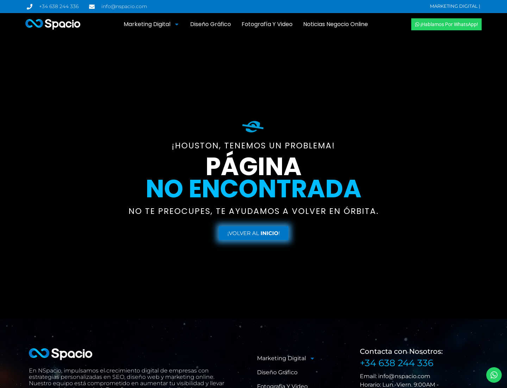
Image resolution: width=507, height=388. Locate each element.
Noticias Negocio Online (335, 24)
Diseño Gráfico (210, 24)
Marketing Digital (152, 24)
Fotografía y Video (267, 24)
